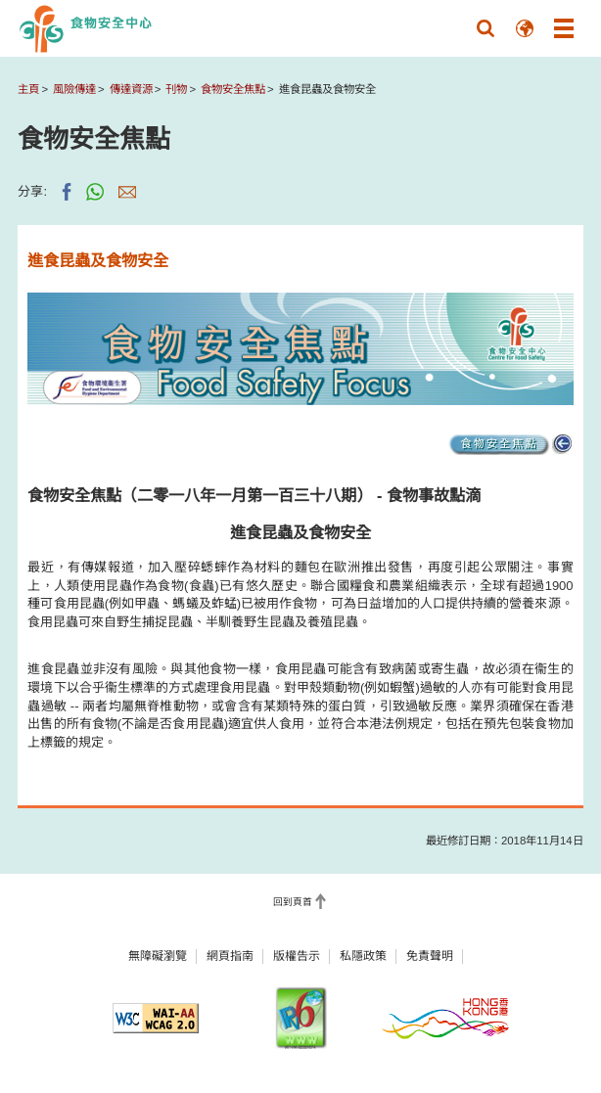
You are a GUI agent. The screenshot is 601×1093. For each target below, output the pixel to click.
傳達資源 (131, 89)
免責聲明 (429, 956)
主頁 (28, 89)
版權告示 (296, 956)
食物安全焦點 (233, 89)
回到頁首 (292, 901)
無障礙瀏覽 (157, 956)
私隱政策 (363, 956)
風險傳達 (74, 89)
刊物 (176, 89)
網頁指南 (230, 956)
